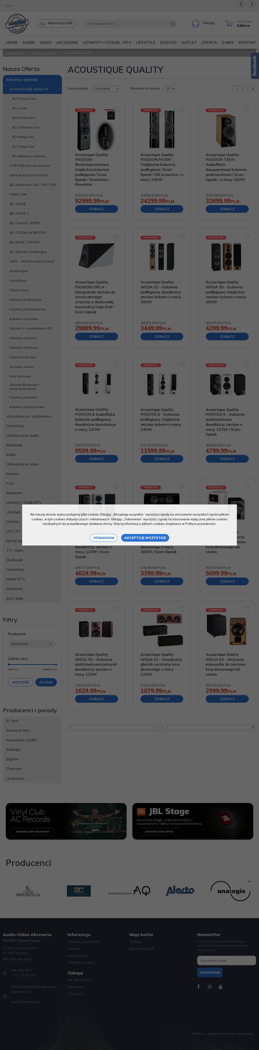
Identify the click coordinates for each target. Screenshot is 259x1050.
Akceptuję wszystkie (145, 538)
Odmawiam (103, 538)
